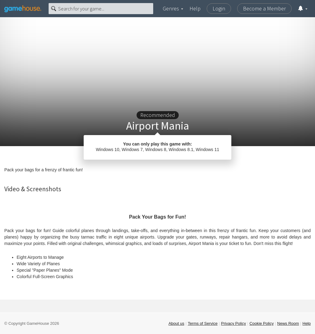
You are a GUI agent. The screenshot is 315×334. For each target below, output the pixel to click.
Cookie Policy (261, 323)
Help (195, 8)
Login (219, 8)
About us (176, 323)
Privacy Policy (233, 323)
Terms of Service (202, 323)
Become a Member (264, 8)
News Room (288, 323)
